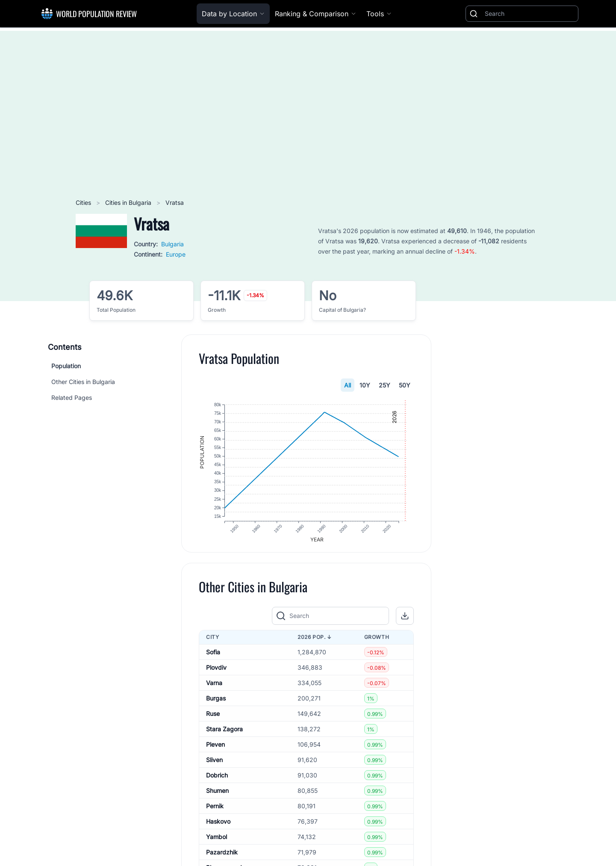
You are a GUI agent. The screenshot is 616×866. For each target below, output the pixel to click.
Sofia (213, 656)
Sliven (214, 764)
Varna (214, 687)
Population (66, 365)
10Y (365, 385)
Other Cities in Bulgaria (83, 381)
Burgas (216, 702)
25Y (384, 385)
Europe (176, 254)
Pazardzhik (222, 856)
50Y (404, 385)
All (347, 385)
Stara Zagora (224, 733)
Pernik (215, 810)
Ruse (213, 718)
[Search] (529, 13)
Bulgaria (172, 244)
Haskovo (218, 826)
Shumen (217, 795)
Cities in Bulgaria (129, 202)
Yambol (216, 841)
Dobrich (217, 779)
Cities (84, 202)
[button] (405, 621)
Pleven (215, 749)
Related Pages (71, 397)
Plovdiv (216, 672)
